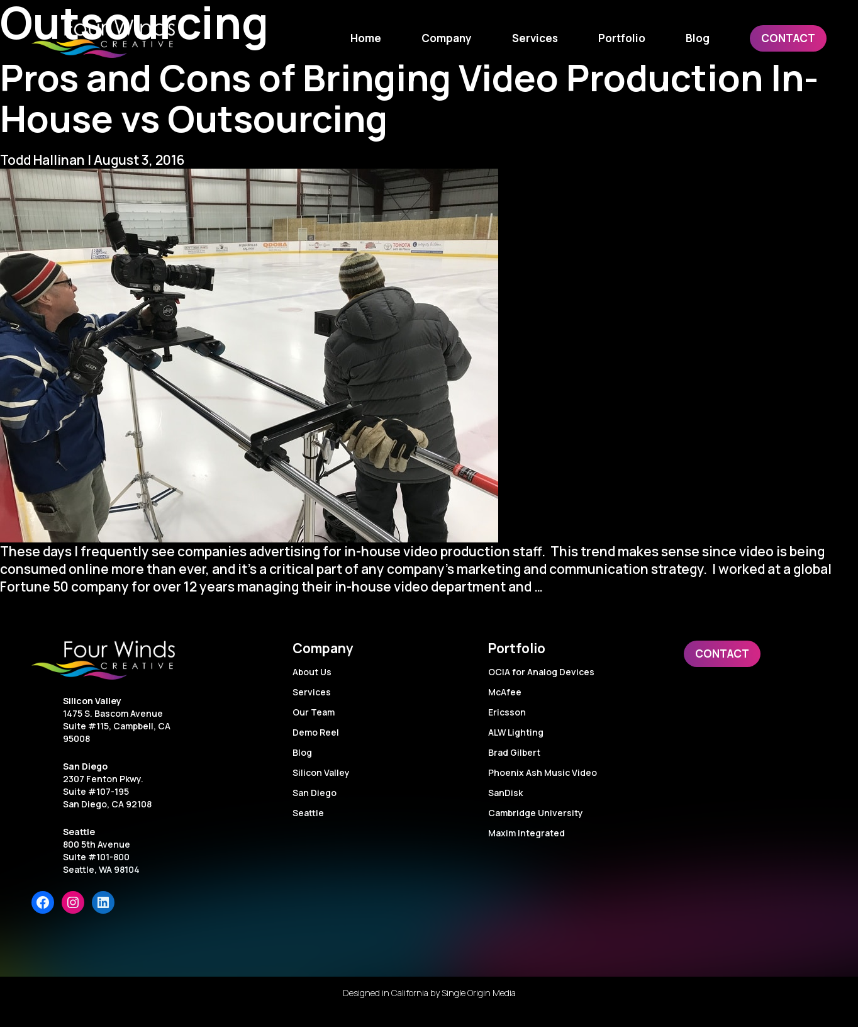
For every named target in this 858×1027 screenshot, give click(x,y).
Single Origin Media (479, 993)
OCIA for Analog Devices (541, 672)
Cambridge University (535, 813)
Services (311, 692)
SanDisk (505, 793)
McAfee (504, 692)
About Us (312, 672)
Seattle (79, 832)
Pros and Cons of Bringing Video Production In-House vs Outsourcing (409, 97)
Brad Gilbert (514, 752)
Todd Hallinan (42, 160)
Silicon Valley (92, 701)
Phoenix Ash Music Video (542, 772)
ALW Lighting (515, 732)
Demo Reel (315, 732)
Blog (302, 752)
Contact (722, 653)
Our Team (313, 712)
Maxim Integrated (526, 833)
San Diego (85, 766)
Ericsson (507, 712)
